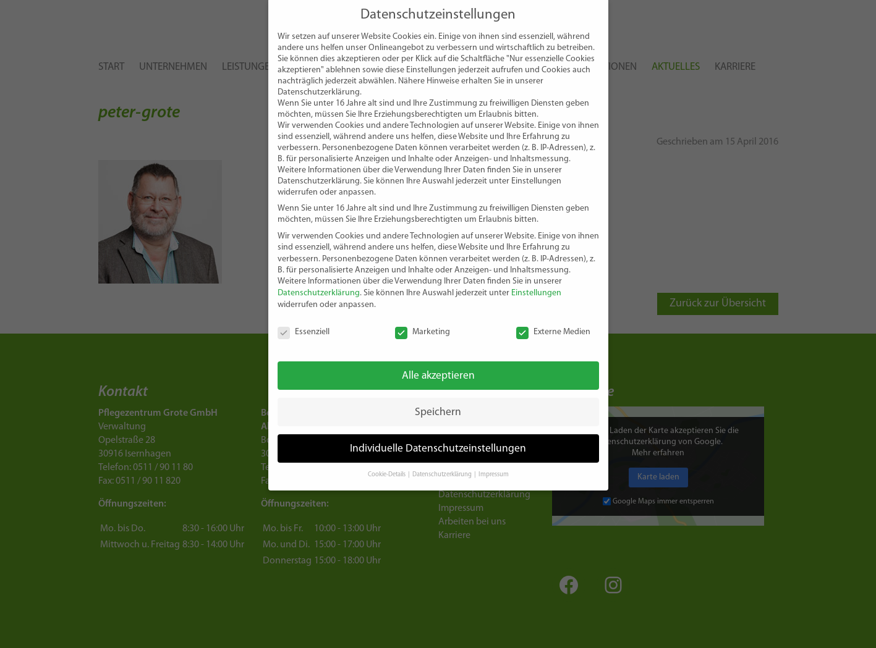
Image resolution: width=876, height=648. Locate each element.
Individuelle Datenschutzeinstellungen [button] (438, 431)
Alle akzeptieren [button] (438, 358)
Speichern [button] (438, 394)
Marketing (422, 314)
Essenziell (304, 314)
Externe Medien (553, 314)
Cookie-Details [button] (387, 457)
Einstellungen (536, 275)
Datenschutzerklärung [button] (442, 457)
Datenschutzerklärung (319, 275)
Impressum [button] (493, 457)
